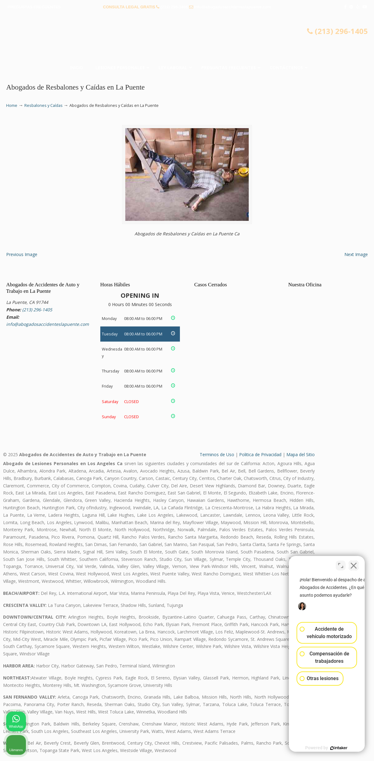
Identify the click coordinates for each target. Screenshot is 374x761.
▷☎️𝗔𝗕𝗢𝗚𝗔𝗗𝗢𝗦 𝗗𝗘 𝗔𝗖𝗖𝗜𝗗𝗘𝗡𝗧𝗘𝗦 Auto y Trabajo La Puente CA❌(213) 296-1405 (187, 38)
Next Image (356, 254)
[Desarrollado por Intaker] (321, 748)
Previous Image (21, 254)
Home (11, 105)
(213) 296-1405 (174, 7)
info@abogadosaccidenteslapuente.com (232, 7)
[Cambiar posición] (341, 564)
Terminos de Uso (217, 454)
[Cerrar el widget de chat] (354, 564)
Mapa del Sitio (300, 454)
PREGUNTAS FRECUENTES (34, 7)
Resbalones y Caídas (43, 105)
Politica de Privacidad (260, 454)
